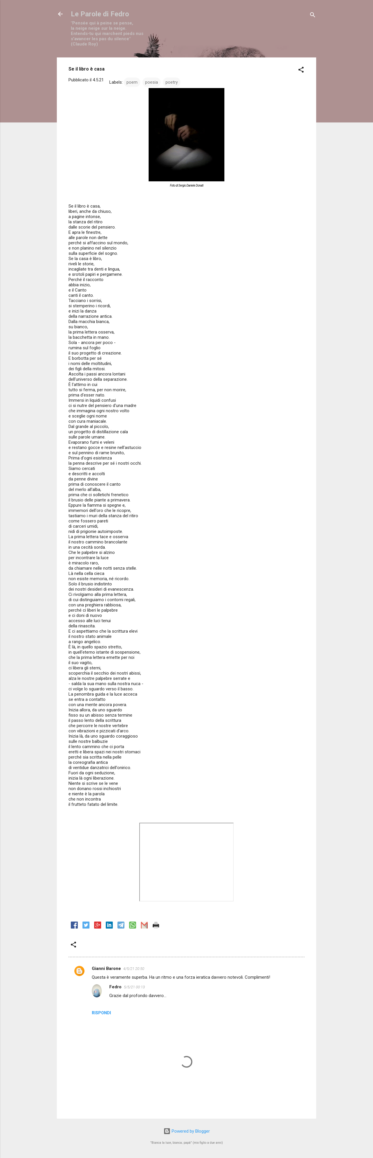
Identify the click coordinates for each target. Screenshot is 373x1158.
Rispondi (101, 1012)
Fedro (115, 986)
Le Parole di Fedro (100, 14)
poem (132, 82)
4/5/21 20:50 (133, 968)
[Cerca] (312, 16)
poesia (151, 82)
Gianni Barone (106, 968)
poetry (172, 82)
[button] (301, 70)
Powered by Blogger (186, 1131)
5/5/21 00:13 (134, 987)
